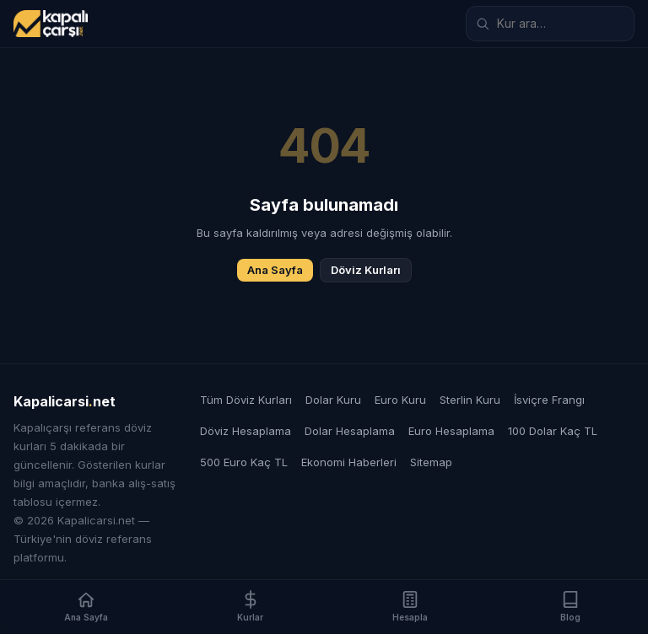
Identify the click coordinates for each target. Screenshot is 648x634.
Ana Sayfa (275, 270)
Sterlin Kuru (470, 399)
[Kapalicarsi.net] (51, 23)
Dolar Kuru (333, 399)
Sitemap (431, 462)
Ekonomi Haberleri (349, 462)
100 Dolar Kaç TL (552, 431)
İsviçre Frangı (549, 399)
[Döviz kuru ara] (550, 23)
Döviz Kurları (366, 270)
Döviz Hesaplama (245, 431)
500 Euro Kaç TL (244, 462)
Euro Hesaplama (451, 431)
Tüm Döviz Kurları (246, 399)
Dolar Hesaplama (350, 431)
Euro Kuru (400, 399)
